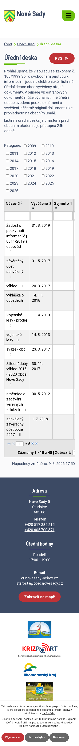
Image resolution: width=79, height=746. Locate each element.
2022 (50, 176)
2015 (32, 160)
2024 (32, 183)
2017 (14, 168)
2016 (50, 160)
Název (13, 203)
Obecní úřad (26, 44)
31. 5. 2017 (41, 261)
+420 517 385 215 (40, 524)
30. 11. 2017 (37, 366)
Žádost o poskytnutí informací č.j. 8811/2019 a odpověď (17, 238)
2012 (32, 153)
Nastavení (59, 737)
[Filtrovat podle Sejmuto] (63, 216)
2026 (14, 191)
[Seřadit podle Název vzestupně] (22, 202)
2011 (14, 153)
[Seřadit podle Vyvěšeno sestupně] (33, 209)
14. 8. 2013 (41, 334)
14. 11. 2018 (37, 298)
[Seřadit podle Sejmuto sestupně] (56, 209)
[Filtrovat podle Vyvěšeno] (41, 216)
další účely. (48, 713)
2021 (32, 176)
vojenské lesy (14, 337)
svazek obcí (16, 351)
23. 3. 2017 (41, 349)
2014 (14, 160)
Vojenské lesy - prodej (16, 320)
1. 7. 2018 (40, 419)
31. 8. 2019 (41, 225)
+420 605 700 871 (40, 530)
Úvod (8, 44)
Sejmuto (63, 203)
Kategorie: (12, 145)
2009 (32, 146)
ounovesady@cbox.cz (39, 578)
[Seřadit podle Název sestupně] (22, 203)
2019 (50, 168)
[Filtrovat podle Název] (17, 216)
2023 (14, 183)
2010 (49, 146)
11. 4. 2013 (41, 315)
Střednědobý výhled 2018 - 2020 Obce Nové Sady (17, 374)
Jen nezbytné (36, 737)
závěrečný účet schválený (15, 269)
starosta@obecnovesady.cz (39, 583)
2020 (14, 176)
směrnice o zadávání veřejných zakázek (17, 402)
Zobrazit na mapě (39, 597)
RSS (62, 58)
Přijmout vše (12, 737)
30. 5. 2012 (41, 394)
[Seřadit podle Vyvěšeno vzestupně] (33, 207)
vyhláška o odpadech (15, 300)
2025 (50, 183)
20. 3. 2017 (41, 286)
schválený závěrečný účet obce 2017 (15, 427)
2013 (50, 153)
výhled (15, 286)
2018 (32, 168)
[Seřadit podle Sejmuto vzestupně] (56, 207)
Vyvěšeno (41, 203)
